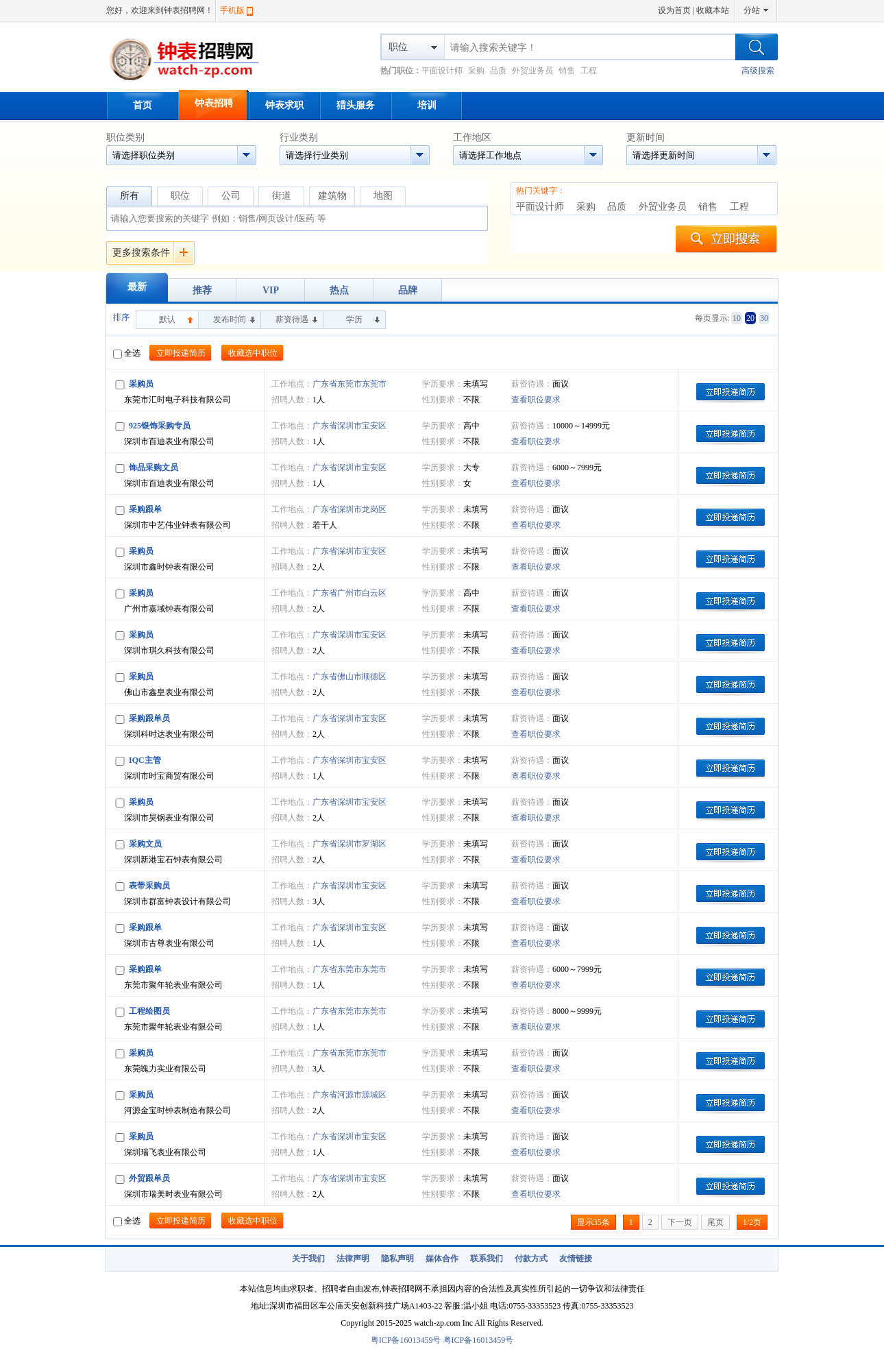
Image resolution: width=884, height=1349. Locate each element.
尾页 (715, 1222)
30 (764, 318)
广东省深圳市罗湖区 (349, 844)
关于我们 (308, 1258)
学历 (354, 319)
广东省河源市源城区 (349, 1094)
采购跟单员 (149, 718)
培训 (427, 105)
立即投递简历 (181, 353)
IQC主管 (145, 760)
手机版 (232, 10)
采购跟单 (145, 509)
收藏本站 (712, 10)
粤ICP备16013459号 (406, 1340)
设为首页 (674, 10)
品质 (498, 70)
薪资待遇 (291, 319)
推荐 (202, 290)
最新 (137, 287)
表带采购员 (149, 885)
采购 (476, 70)
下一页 (679, 1222)
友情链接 (575, 1258)
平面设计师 (442, 70)
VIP (270, 290)
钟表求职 (284, 105)
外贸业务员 (532, 70)
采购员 (141, 384)
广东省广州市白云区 (349, 593)
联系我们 (486, 1258)
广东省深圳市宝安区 (349, 425)
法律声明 (352, 1258)
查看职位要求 (536, 399)
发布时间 (229, 319)
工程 (588, 70)
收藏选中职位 (253, 353)
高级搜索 (757, 70)
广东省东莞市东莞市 (349, 384)
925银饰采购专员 (160, 425)
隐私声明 (397, 1258)
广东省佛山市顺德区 (349, 676)
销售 (566, 70)
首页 (142, 105)
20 (750, 318)
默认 (167, 319)
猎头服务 (355, 105)
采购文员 (145, 844)
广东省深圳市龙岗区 (349, 509)
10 (737, 318)
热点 (339, 290)
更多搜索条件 (141, 252)
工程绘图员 (149, 1011)
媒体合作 (442, 1258)
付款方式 (531, 1258)
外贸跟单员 (149, 1178)
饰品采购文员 (153, 467)
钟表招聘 (214, 103)
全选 (126, 353)
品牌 (407, 290)
